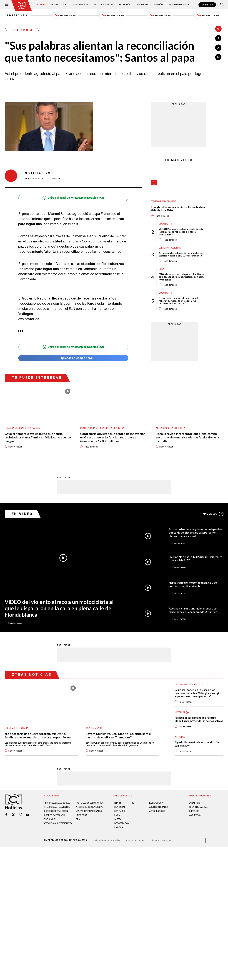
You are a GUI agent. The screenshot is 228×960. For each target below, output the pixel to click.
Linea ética (82, 823)
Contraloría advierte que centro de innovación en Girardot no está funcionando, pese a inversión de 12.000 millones (113, 438)
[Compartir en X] (218, 48)
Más (213, 515)
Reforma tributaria (16, 729)
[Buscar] (221, 5)
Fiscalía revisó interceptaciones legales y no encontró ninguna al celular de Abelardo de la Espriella (187, 438)
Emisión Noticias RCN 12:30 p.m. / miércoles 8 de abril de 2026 (196, 560)
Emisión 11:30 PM (210, 16)
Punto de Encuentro (179, 4)
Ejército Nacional (170, 248)
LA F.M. (117, 821)
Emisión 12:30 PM (112, 16)
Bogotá (163, 224)
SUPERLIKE (194, 817)
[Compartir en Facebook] (218, 38)
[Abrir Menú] (6, 4)
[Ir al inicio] (22, 5)
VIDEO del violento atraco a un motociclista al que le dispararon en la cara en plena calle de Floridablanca (61, 610)
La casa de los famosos (189, 686)
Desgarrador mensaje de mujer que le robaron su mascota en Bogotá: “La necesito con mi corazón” (179, 302)
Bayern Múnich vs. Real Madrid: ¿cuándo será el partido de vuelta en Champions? (119, 737)
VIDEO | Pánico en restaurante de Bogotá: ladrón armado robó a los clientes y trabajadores (182, 232)
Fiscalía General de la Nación (23, 429)
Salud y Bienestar (104, 4)
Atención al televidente (58, 813)
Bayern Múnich (94, 729)
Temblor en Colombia (164, 202)
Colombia (40, 4)
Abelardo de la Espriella (171, 429)
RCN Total (120, 813)
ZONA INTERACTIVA (199, 813)
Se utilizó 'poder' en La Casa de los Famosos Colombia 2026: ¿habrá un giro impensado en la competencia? (199, 695)
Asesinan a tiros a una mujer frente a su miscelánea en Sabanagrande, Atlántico (194, 612)
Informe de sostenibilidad (84, 814)
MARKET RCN (195, 821)
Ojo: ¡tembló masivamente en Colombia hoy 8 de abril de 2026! (178, 209)
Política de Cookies (136, 847)
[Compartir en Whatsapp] (218, 57)
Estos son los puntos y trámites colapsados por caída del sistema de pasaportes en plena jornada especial (192, 534)
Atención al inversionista (52, 832)
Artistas (180, 742)
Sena (162, 270)
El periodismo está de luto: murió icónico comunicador (195, 749)
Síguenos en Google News (73, 358)
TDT (134, 809)
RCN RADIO (119, 817)
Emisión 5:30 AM (64, 16)
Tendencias (142, 4)
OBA (78, 827)
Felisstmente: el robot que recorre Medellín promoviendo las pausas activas (196, 723)
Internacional (59, 4)
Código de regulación (56, 819)
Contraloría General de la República (102, 429)
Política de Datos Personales (107, 847)
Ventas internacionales (89, 819)
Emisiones (15, 15)
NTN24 (117, 809)
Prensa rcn (50, 827)
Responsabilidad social (57, 809)
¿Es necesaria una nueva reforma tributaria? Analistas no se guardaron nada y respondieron (38, 737)
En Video (23, 515)
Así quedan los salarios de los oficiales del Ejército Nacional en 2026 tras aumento (181, 255)
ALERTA (118, 825)
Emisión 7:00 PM (161, 16)
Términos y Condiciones (163, 847)
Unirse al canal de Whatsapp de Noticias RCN (73, 198)
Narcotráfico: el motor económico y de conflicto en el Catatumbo (193, 586)
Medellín (180, 714)
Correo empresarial (56, 823)
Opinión (158, 4)
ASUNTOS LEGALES (159, 813)
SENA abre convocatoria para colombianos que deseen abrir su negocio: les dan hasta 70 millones (182, 278)
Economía (125, 4)
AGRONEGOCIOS (157, 817)
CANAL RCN (207, 5)
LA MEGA (119, 833)
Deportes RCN (80, 4)
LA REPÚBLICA (156, 809)
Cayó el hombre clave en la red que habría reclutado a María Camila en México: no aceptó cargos (38, 438)
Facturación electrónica (90, 809)
